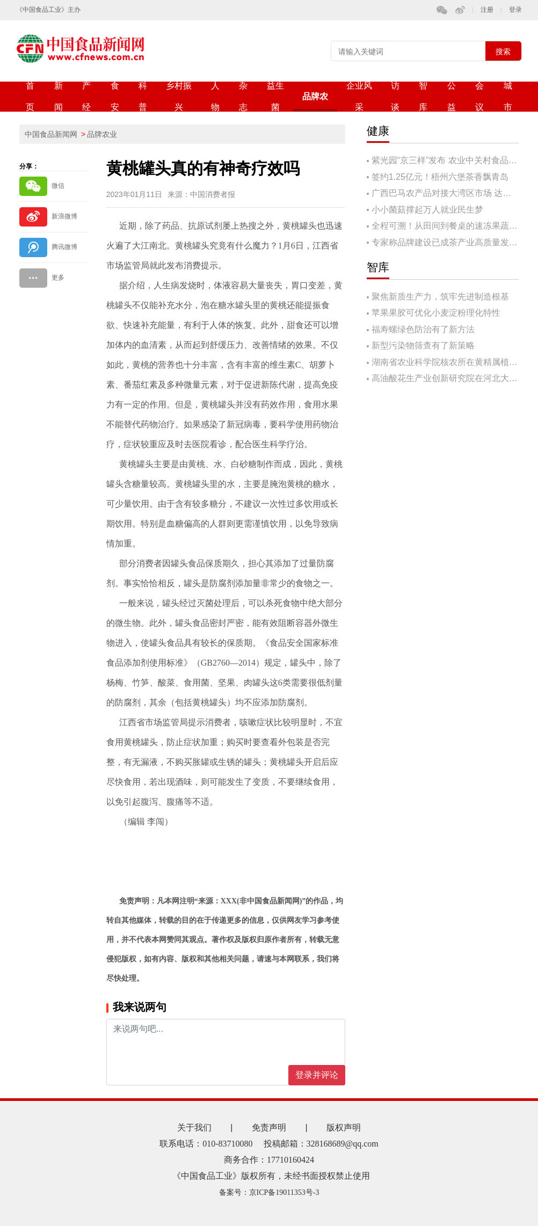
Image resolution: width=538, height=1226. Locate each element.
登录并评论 (316, 1074)
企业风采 (359, 96)
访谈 (395, 96)
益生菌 (275, 96)
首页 (30, 96)
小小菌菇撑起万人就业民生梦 (427, 209)
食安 (115, 96)
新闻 (58, 96)
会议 (479, 96)
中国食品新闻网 (51, 134)
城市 (508, 96)
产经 (86, 96)
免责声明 (269, 1127)
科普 (143, 96)
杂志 (243, 96)
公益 (451, 96)
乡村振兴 (179, 96)
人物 (215, 96)
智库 (423, 96)
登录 (515, 9)
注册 (487, 9)
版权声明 (343, 1127)
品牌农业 (315, 102)
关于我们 (194, 1127)
